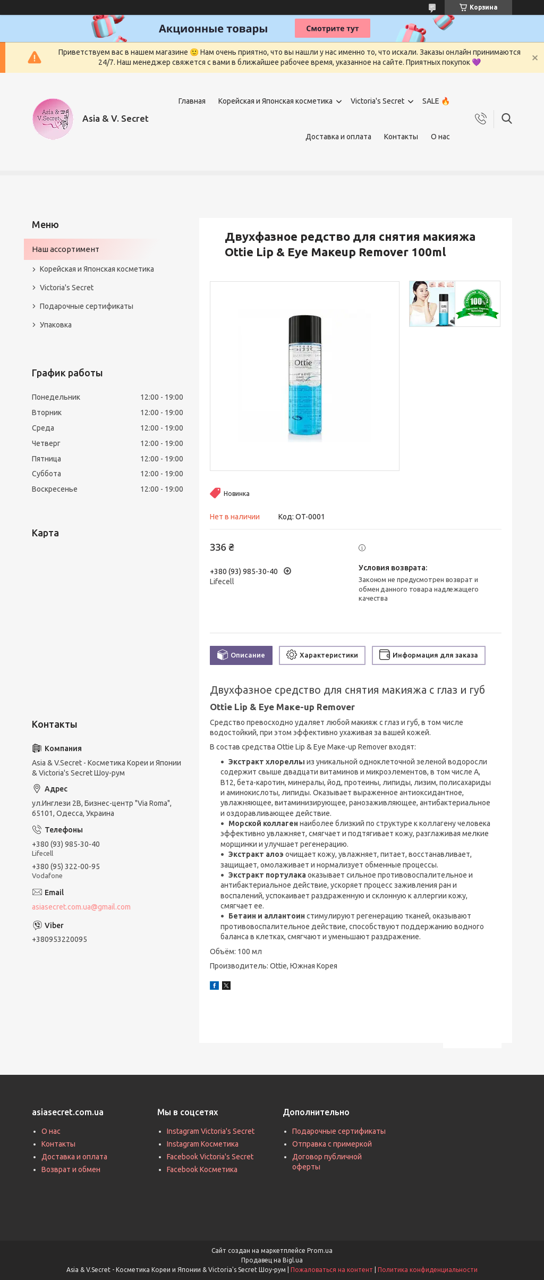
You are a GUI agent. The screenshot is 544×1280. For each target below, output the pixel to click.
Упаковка (56, 325)
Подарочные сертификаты (86, 306)
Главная (192, 101)
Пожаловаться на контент (332, 1269)
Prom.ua (320, 1250)
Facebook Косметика (202, 1169)
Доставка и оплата (338, 136)
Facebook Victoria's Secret (210, 1156)
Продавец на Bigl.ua (272, 1260)
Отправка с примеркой (332, 1144)
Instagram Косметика (203, 1144)
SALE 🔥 (436, 101)
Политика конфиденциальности (428, 1269)
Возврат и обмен (70, 1169)
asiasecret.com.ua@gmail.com (81, 907)
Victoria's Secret (377, 101)
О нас (440, 136)
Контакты (401, 136)
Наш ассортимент (65, 249)
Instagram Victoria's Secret (210, 1131)
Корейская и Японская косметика (275, 101)
